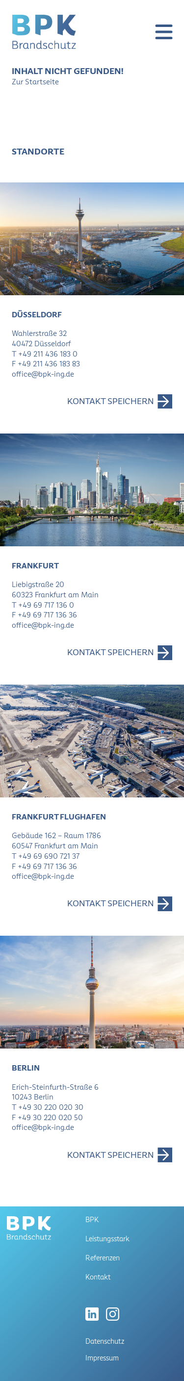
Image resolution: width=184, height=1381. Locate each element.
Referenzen (102, 1257)
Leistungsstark (107, 1238)
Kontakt (97, 1277)
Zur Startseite (35, 81)
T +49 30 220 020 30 (47, 1107)
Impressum (102, 1358)
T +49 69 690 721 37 (45, 856)
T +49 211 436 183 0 (45, 353)
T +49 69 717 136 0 (43, 605)
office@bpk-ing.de (43, 374)
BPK (92, 1219)
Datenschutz (104, 1341)
